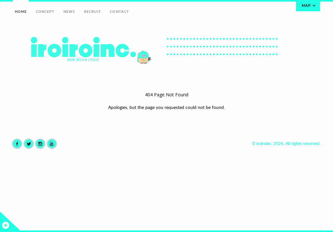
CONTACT (119, 11)
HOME (21, 11)
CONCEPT (45, 11)
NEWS (69, 11)
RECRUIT (92, 11)
